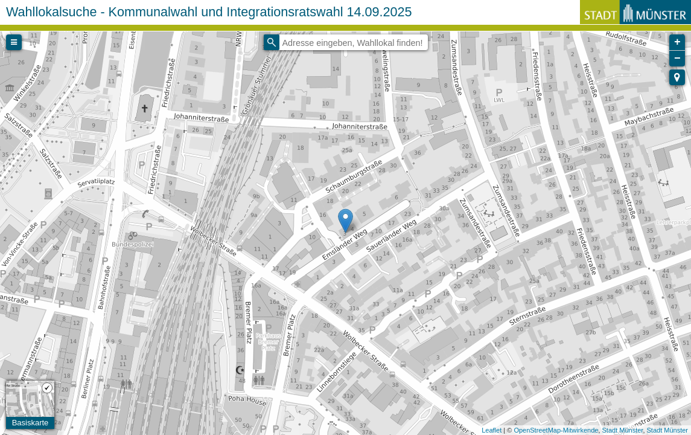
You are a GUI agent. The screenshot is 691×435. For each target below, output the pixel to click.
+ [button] (677, 42)
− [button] (677, 58)
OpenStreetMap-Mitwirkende (556, 430)
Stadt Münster (622, 430)
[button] (677, 77)
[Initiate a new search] (271, 42)
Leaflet (492, 430)
